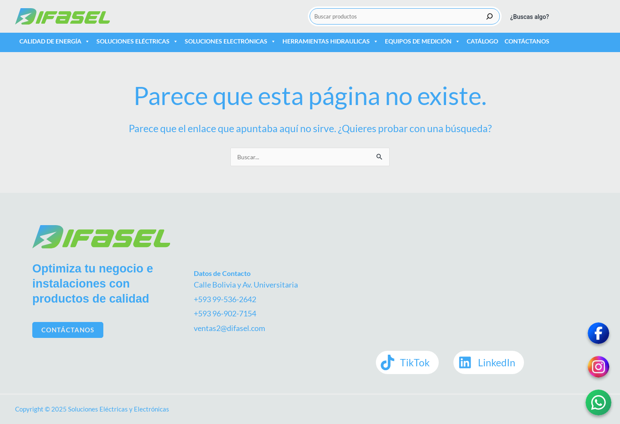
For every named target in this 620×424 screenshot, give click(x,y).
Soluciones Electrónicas (230, 41)
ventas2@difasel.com (229, 328)
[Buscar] (489, 16)
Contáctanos (527, 41)
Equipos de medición (422, 41)
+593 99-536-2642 (225, 299)
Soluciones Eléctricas (137, 41)
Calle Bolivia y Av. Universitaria (246, 284)
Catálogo (482, 41)
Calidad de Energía (54, 41)
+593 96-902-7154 (225, 313)
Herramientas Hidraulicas (330, 41)
